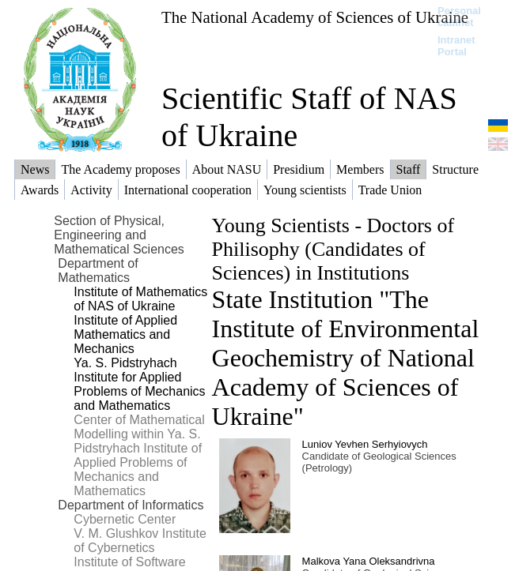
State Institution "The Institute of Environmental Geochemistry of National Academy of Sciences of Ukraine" (345, 357)
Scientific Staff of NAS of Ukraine (309, 117)
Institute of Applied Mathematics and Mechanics (125, 334)
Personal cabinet (459, 16)
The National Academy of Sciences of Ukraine (314, 17)
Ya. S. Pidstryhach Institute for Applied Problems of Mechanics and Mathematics (139, 384)
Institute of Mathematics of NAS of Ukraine (140, 299)
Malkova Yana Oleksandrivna (368, 561)
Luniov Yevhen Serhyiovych (365, 444)
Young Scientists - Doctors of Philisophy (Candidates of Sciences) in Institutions (333, 249)
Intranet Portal (456, 46)
